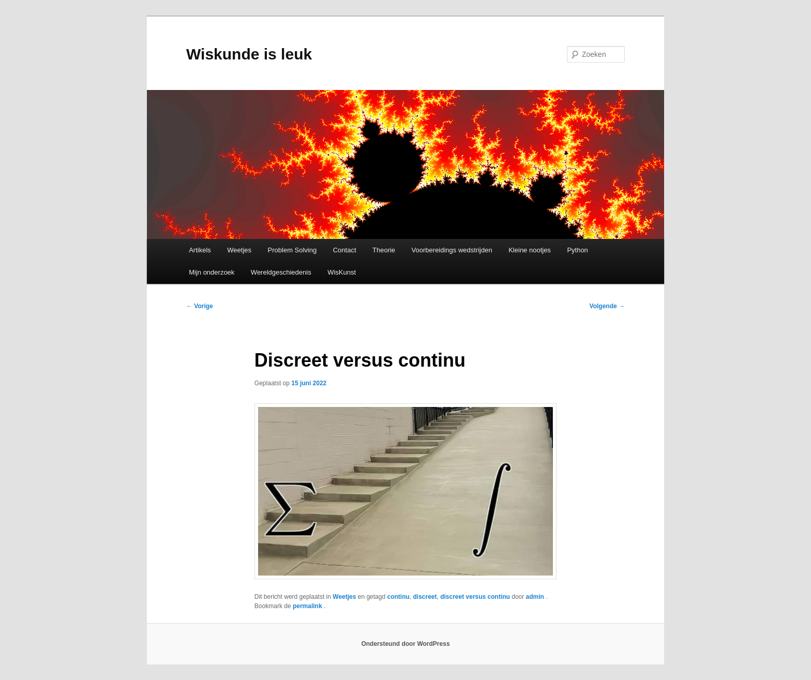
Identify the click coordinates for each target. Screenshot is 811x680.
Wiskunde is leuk (249, 54)
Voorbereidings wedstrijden (452, 250)
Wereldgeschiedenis (281, 272)
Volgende (607, 306)
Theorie (383, 250)
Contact (344, 250)
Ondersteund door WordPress (405, 643)
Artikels (200, 250)
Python (577, 250)
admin (536, 596)
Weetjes (239, 250)
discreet (425, 596)
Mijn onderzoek (211, 272)
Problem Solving (292, 250)
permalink (308, 606)
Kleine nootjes (529, 250)
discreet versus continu (475, 596)
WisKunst (341, 272)
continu (398, 596)
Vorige (199, 306)
